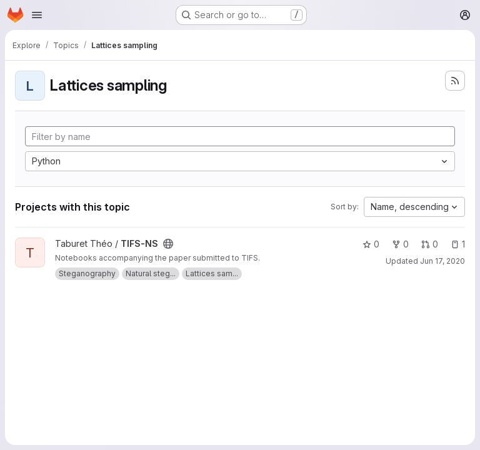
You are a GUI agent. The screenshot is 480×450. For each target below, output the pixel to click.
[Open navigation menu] (37, 15)
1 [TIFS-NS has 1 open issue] (458, 244)
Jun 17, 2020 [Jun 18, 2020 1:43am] (442, 261)
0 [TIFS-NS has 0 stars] (370, 244)
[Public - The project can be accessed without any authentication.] (168, 244)
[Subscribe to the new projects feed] (455, 81)
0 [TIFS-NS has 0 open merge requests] (429, 244)
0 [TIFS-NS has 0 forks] (400, 244)
